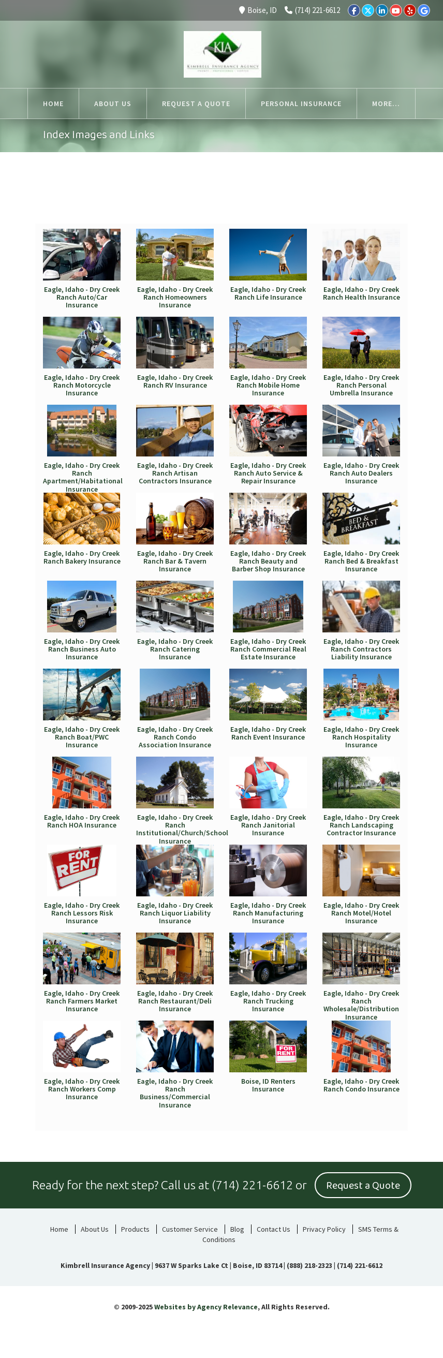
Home (205, 199)
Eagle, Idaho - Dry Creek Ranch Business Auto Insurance (82, 649)
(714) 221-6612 (312, 10)
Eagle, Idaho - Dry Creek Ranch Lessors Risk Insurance (82, 913)
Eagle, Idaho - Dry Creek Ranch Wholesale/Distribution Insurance (361, 1005)
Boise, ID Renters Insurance (268, 1085)
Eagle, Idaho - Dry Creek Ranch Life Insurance (268, 293)
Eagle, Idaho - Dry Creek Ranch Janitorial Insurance (268, 825)
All (73, 199)
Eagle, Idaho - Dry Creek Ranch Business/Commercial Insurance (175, 1093)
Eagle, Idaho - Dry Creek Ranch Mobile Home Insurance (268, 385)
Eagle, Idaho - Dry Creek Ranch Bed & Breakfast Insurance (361, 561)
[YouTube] (396, 10)
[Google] (424, 10)
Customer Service (190, 1229)
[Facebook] (354, 10)
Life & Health (278, 205)
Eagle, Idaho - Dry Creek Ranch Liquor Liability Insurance (175, 913)
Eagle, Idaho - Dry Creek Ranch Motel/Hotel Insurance (361, 913)
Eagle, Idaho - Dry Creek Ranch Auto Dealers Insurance (361, 473)
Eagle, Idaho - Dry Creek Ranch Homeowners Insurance (175, 297)
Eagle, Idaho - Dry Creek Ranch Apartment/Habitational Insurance (83, 477)
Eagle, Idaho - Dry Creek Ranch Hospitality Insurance (361, 737)
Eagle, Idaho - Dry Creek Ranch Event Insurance (268, 733)
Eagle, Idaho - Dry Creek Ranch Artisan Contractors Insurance (175, 473)
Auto (136, 199)
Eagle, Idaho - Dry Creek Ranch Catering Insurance (175, 649)
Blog (237, 1229)
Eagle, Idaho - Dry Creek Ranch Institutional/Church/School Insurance (182, 829)
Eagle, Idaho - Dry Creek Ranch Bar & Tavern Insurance (175, 561)
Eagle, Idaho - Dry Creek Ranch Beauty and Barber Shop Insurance (268, 561)
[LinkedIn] (382, 10)
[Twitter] (368, 10)
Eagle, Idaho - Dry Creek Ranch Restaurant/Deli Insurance (175, 1001)
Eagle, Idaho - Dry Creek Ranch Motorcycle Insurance (82, 385)
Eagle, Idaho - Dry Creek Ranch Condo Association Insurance (175, 737)
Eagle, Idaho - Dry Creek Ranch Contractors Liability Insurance (361, 649)
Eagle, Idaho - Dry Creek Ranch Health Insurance (361, 293)
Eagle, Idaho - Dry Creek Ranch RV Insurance (175, 381)
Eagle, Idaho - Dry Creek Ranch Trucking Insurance (268, 1001)
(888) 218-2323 (309, 1265)
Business (358, 199)
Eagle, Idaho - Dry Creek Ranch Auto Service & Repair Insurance (268, 473)
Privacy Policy (324, 1229)
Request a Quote (363, 1185)
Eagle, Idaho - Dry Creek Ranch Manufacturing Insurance (268, 913)
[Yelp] (410, 10)
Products (135, 1229)
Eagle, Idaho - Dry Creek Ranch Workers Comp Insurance (82, 1089)
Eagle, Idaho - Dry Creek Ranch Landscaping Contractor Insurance (361, 825)
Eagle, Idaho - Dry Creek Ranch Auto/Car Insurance (82, 297)
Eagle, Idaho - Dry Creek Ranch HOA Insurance (82, 821)
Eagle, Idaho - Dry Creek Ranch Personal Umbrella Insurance (361, 385)
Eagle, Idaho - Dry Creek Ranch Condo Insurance (361, 1085)
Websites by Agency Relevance (206, 1306)
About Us (95, 1229)
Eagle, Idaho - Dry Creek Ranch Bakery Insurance (82, 557)
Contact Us (273, 1229)
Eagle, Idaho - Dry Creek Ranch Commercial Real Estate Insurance (268, 649)
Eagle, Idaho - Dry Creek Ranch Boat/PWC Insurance (82, 737)
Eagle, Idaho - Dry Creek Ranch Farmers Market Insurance (82, 1001)
